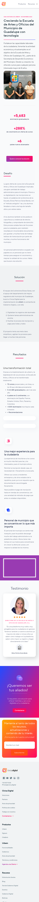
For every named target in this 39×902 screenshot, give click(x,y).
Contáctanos (19, 710)
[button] (32, 4)
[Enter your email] (19, 745)
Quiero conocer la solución (19, 159)
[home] (3, 4)
